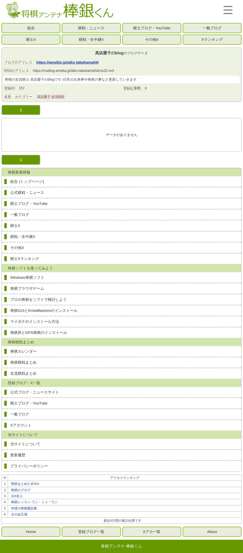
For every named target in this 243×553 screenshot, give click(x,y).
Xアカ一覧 (151, 531)
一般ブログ (212, 28)
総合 (31, 28)
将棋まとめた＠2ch (25, 484)
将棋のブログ (21, 490)
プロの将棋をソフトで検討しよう (38, 299)
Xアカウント (21, 425)
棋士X (31, 39)
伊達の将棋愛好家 (24, 508)
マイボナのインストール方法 (34, 321)
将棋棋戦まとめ (23, 362)
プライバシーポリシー (29, 466)
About (212, 531)
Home (31, 531)
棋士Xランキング (24, 258)
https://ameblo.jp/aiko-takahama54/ (67, 62)
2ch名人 (17, 496)
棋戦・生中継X (91, 39)
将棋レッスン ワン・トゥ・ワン (34, 502)
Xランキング (212, 39)
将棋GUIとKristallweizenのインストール (43, 310)
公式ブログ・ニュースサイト (34, 392)
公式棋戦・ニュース (27, 192)
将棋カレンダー (23, 351)
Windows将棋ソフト (27, 277)
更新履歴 (17, 455)
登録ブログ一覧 (91, 531)
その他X (152, 39)
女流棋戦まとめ (23, 373)
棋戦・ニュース (91, 28)
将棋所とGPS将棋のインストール (38, 332)
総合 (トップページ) (27, 181)
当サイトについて (25, 444)
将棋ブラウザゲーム (27, 288)
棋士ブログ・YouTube (151, 28)
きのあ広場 (19, 514)
